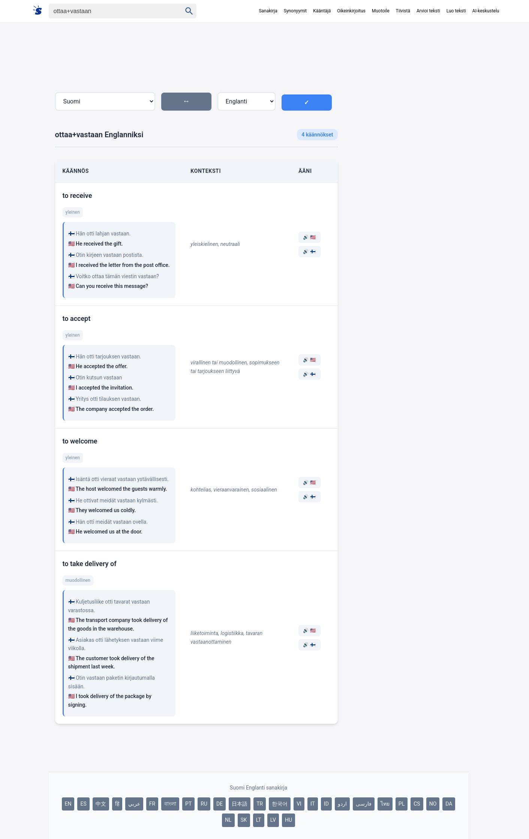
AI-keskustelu (485, 10)
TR (259, 804)
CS (417, 804)
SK (244, 820)
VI (299, 804)
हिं (117, 804)
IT (312, 804)
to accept (77, 318)
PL (402, 804)
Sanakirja (268, 10)
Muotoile (381, 10)
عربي (134, 804)
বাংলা (170, 804)
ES (83, 804)
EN (68, 804)
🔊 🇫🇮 (309, 251)
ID (326, 804)
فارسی (364, 804)
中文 (101, 804)
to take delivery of (90, 564)
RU (204, 804)
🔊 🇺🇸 (309, 237)
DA (448, 804)
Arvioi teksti (428, 10)
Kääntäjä (322, 10)
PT (188, 804)
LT (258, 820)
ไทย (385, 804)
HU (288, 820)
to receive (77, 195)
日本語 (239, 804)
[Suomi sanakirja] (40, 11)
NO (433, 804)
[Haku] (108, 11)
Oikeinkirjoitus (351, 10)
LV (273, 820)
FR (152, 804)
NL (228, 820)
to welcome (80, 441)
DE (219, 804)
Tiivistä (403, 10)
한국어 (280, 804)
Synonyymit (295, 10)
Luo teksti (456, 10)
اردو (342, 804)
